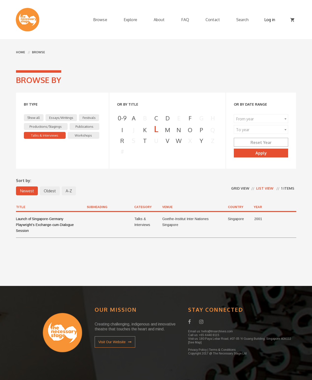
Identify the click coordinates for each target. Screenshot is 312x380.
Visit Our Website (115, 342)
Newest (27, 190)
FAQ (185, 19)
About (159, 19)
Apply (261, 153)
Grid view (240, 188)
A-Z (69, 190)
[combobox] (261, 118)
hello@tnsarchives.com (217, 331)
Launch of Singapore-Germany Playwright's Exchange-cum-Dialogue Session (45, 225)
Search (242, 19)
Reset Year (261, 142)
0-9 (122, 118)
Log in (269, 19)
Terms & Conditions (222, 350)
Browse (100, 19)
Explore (130, 19)
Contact (213, 19)
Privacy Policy (197, 350)
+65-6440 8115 (209, 335)
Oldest (50, 190)
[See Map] (195, 342)
